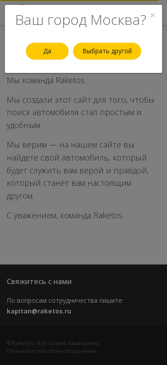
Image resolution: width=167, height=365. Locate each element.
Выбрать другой (107, 51)
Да (47, 51)
